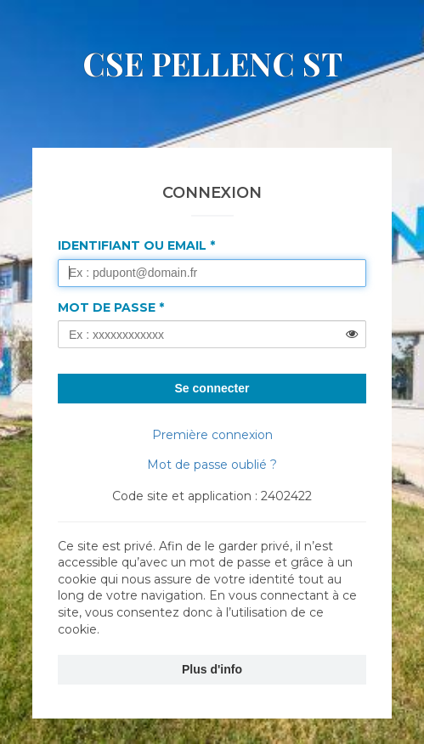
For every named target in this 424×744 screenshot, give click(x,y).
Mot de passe (106, 307)
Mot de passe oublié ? (212, 464)
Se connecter (212, 388)
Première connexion (212, 434)
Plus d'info (212, 669)
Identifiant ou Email (132, 245)
